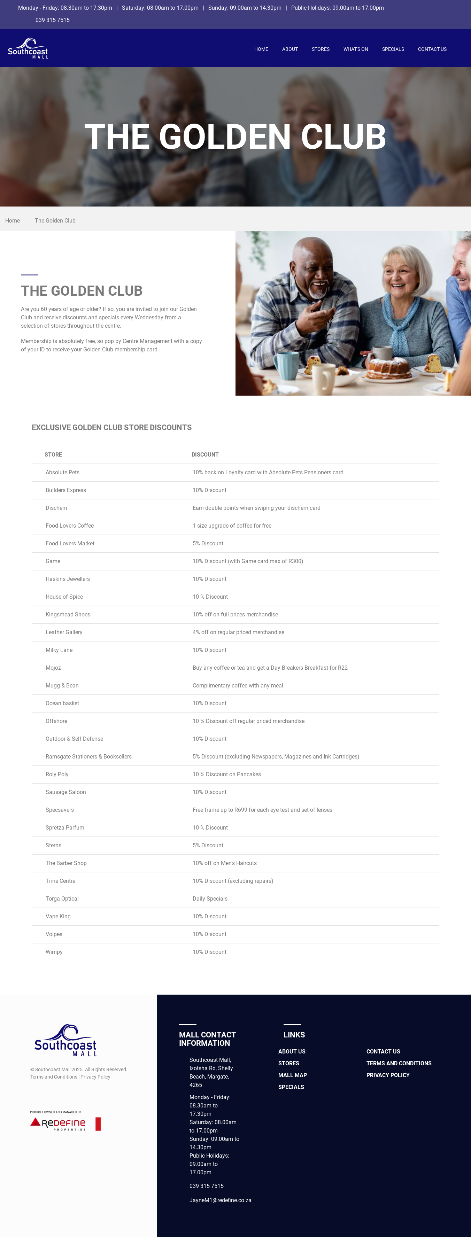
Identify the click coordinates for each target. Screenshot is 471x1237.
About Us (292, 1051)
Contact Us (432, 49)
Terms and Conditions (399, 1063)
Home (261, 49)
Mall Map (292, 1075)
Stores (321, 49)
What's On (355, 49)
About (290, 49)
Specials (393, 49)
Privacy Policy (388, 1075)
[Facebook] (455, 7)
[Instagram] (455, 19)
